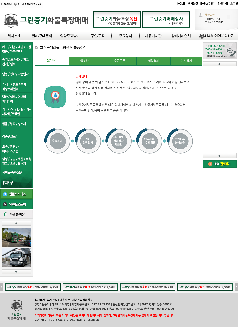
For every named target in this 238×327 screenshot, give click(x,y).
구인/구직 (98, 36)
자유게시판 (153, 36)
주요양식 (125, 36)
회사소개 (14, 36)
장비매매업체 (181, 36)
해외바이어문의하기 (219, 36)
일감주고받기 (70, 36)
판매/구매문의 (42, 36)
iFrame (220, 109)
